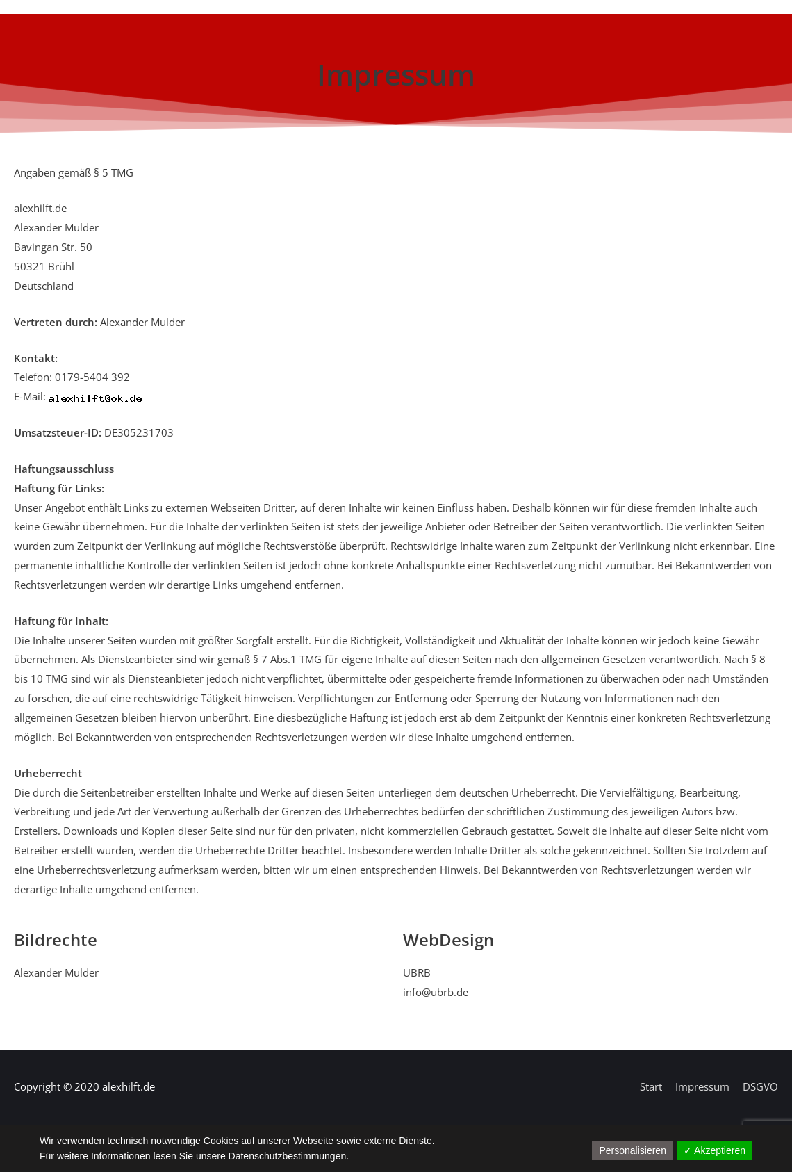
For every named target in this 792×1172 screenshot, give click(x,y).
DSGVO (760, 1086)
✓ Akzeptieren (714, 1150)
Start (651, 1086)
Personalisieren (632, 1150)
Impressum (702, 1086)
